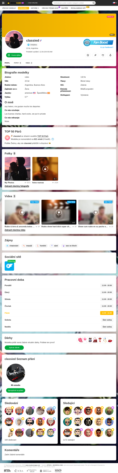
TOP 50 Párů (42, 136)
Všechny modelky (9, 8)
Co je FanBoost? (106, 47)
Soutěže (64, 8)
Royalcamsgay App (79, 8)
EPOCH (49, 465)
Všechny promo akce (51, 8)
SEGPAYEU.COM (58, 465)
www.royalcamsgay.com (33, 465)
